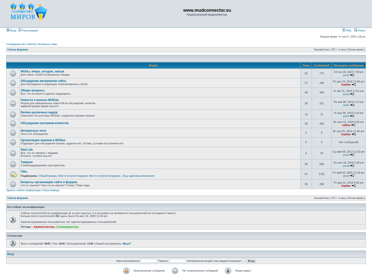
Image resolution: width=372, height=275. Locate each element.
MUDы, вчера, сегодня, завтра (42, 71)
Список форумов (17, 49)
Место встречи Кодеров (73, 175)
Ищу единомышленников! (138, 175)
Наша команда (51, 190)
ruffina (346, 125)
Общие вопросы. (33, 90)
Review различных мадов (39, 112)
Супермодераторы (67, 227)
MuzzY (127, 243)
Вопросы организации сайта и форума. (49, 182)
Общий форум (47, 175)
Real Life (27, 149)
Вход (11, 30)
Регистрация (28, 30)
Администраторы (44, 227)
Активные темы (47, 44)
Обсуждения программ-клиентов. (45, 123)
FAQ (346, 30)
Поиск (359, 30)
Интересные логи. (34, 130)
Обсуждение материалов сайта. (44, 81)
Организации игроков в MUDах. (43, 140)
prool (346, 75)
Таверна (27, 162)
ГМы (24, 171)
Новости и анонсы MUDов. (40, 100)
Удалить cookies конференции (23, 190)
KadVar (346, 84)
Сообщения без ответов (21, 44)
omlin (346, 105)
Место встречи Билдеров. (105, 175)
